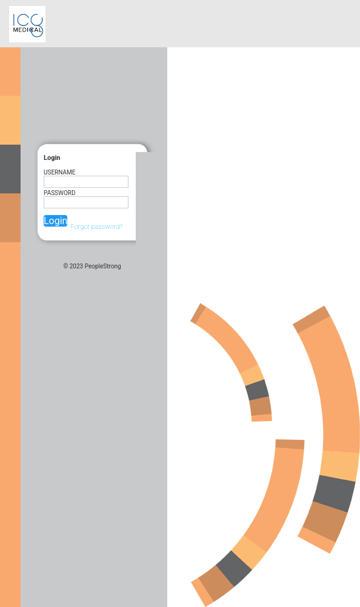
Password (60, 193)
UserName (59, 172)
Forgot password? (96, 227)
